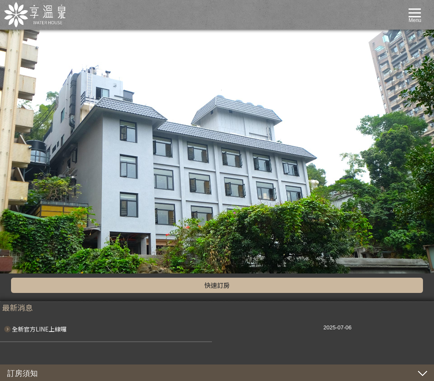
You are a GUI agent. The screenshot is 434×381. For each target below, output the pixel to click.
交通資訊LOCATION (31, 281)
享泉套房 (31, 248)
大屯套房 (31, 224)
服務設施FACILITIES (32, 257)
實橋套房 (31, 240)
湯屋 (26, 273)
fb (31, 153)
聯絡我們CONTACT (30, 321)
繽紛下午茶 (34, 297)
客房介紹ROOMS (28, 208)
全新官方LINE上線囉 (39, 85)
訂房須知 (22, 129)
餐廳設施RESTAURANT (35, 289)
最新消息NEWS (26, 184)
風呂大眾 (31, 265)
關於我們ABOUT (27, 176)
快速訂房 (217, 41)
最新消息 (31, 192)
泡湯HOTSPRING (28, 337)
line (16, 153)
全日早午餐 (34, 305)
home (14, 168)
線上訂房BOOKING (30, 329)
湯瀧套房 (31, 216)
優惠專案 (31, 200)
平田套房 (31, 232)
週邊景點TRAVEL (28, 313)
